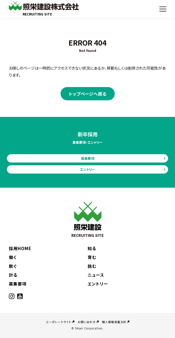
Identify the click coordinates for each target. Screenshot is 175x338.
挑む (92, 266)
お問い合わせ (87, 322)
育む (92, 257)
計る (13, 275)
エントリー (87, 169)
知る (92, 248)
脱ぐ (13, 266)
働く (13, 257)
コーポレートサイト (58, 322)
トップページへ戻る (87, 93)
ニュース (96, 275)
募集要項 (87, 158)
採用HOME (20, 248)
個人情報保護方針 (114, 322)
